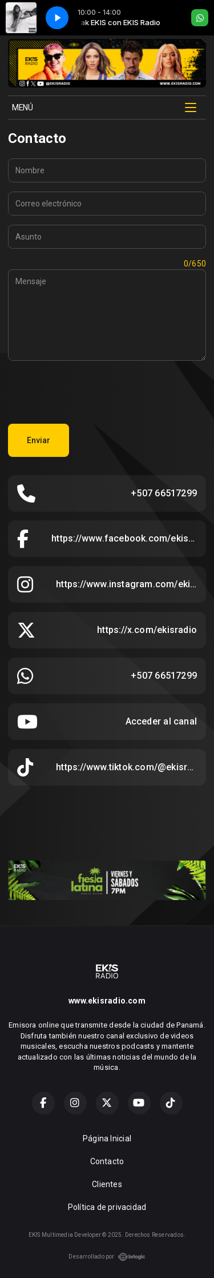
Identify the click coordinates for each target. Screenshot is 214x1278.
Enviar (38, 440)
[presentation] (94, 392)
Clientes (107, 1184)
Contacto (107, 1161)
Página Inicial (107, 1138)
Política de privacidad (107, 1207)
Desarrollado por (106, 1257)
